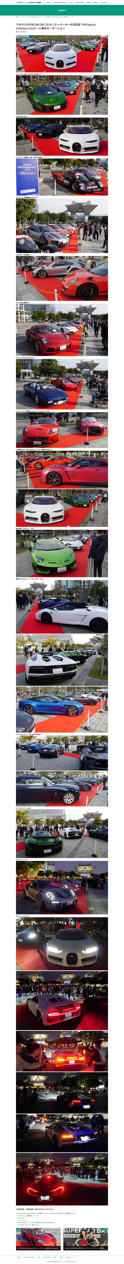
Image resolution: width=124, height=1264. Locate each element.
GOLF (39, 1257)
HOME (19, 1257)
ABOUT (61, 1257)
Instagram (68, 1257)
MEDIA (54, 1257)
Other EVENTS (46, 1257)
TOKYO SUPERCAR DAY (29, 1257)
